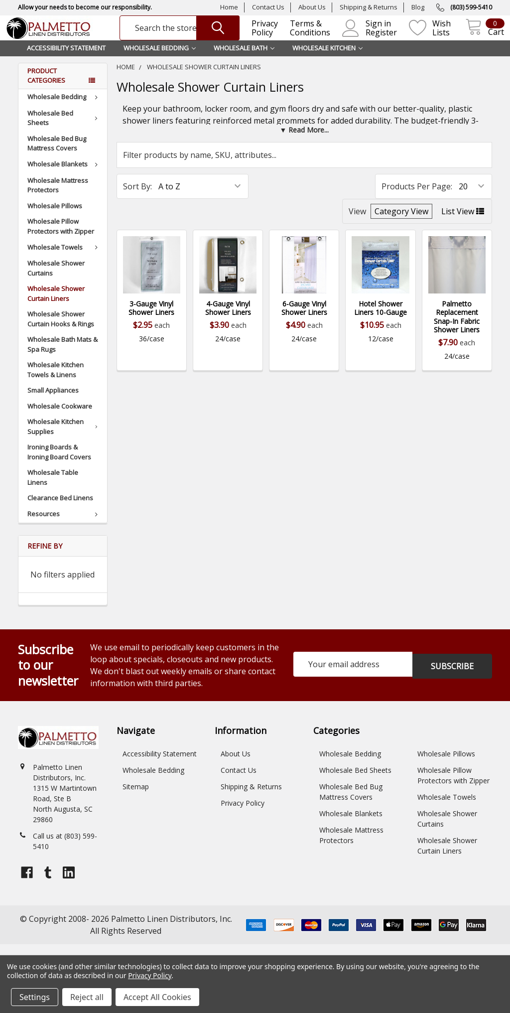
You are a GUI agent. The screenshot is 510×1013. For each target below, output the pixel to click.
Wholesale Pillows (54, 217)
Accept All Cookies (157, 997)
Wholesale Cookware (59, 418)
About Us (312, 6)
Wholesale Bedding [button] (160, 59)
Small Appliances (53, 402)
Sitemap (136, 798)
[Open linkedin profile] (69, 884)
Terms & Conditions (303, 34)
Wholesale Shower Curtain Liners (56, 305)
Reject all (87, 997)
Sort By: (137, 198)
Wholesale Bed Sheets (64, 130)
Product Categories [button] (46, 87)
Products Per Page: (417, 198)
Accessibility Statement (66, 59)
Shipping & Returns (368, 6)
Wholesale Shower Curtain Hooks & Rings (60, 330)
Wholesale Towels (64, 259)
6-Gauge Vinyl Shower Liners (304, 320)
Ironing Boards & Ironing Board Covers (59, 463)
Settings (34, 997)
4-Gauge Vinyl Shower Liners (228, 320)
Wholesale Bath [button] (244, 59)
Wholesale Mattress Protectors (57, 197)
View (357, 223)
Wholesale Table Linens (52, 489)
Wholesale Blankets (64, 175)
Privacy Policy (258, 34)
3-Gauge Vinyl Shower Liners (151, 320)
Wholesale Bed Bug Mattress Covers (56, 155)
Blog (417, 6)
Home (229, 6)
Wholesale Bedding (64, 108)
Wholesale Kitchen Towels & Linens (55, 381)
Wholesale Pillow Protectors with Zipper (60, 238)
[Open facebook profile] (27, 884)
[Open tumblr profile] (48, 884)
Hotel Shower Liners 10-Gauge (380, 320)
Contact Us (268, 6)
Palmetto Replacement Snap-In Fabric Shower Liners (457, 329)
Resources (64, 525)
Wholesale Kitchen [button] (327, 59)
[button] (304, 142)
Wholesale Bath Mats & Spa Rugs (62, 356)
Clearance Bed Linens (60, 509)
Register (374, 38)
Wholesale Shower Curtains (56, 280)
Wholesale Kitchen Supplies (64, 438)
